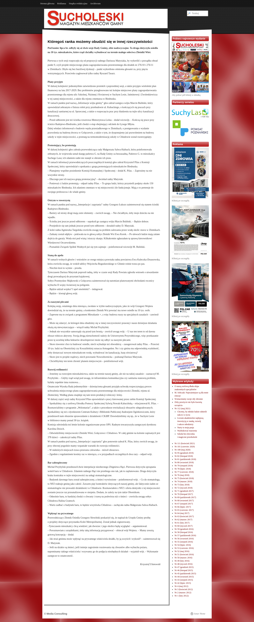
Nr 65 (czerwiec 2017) (184, 510)
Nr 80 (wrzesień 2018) (184, 462)
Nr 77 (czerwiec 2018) (184, 472)
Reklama (61, 3)
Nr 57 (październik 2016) (185, 535)
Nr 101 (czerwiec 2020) (185, 446)
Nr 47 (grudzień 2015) (184, 567)
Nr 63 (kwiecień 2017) (184, 516)
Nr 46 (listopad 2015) (184, 570)
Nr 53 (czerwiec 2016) (184, 548)
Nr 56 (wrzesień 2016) (184, 538)
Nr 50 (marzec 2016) (183, 557)
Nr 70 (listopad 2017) (184, 494)
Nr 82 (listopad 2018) (184, 456)
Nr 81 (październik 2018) (185, 459)
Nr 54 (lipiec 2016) (183, 545)
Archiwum (95, 3)
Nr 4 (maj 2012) (181, 586)
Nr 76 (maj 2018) (182, 475)
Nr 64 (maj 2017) (182, 513)
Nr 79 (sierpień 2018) (184, 465)
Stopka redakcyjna (78, 3)
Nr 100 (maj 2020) (182, 450)
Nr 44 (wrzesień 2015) (184, 576)
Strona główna (47, 3)
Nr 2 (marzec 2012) (183, 592)
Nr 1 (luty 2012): (182, 595)
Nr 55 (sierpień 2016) (184, 542)
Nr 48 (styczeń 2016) (184, 564)
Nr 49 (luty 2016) (182, 561)
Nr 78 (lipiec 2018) (183, 469)
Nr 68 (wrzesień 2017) (184, 500)
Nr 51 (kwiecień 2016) (184, 554)
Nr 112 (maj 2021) (182, 408)
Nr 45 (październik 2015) (185, 573)
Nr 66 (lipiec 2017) (183, 507)
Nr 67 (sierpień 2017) (184, 503)
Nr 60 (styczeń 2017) (184, 526)
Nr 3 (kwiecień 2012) (184, 589)
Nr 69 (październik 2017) (185, 497)
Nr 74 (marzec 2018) (183, 481)
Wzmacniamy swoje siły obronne (189, 399)
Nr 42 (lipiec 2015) (183, 583)
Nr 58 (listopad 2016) (184, 532)
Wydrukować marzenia (187, 430)
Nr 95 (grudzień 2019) (184, 453)
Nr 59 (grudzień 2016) (184, 529)
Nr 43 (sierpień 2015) (184, 580)
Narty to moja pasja (185, 427)
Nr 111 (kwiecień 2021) (185, 443)
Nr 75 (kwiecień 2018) (184, 478)
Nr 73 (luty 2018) (182, 484)
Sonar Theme (199, 613)
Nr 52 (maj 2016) (182, 551)
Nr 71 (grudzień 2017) (184, 491)
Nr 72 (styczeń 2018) (184, 488)
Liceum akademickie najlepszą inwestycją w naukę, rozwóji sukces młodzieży (190, 421)
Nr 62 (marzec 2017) (183, 519)
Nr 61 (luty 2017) (182, 523)
